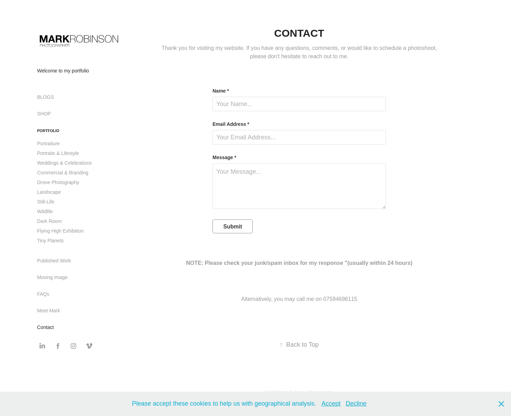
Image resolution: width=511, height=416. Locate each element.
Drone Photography (58, 182)
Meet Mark (48, 310)
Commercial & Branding (62, 172)
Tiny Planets (50, 240)
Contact (45, 327)
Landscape (49, 192)
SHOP (44, 113)
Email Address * (231, 124)
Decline (356, 403)
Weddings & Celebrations (64, 163)
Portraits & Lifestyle (58, 153)
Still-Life (45, 202)
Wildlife (45, 211)
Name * (221, 90)
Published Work (54, 260)
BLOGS (45, 97)
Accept (330, 403)
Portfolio (48, 131)
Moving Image (52, 277)
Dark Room (49, 221)
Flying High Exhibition (60, 231)
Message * (224, 157)
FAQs (43, 294)
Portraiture (48, 143)
